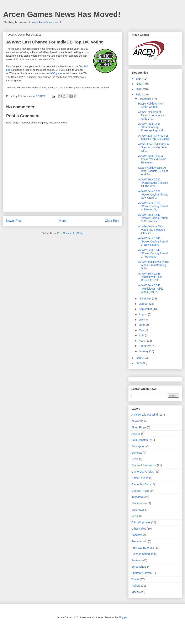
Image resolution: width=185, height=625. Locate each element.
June (142, 324)
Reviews (136, 560)
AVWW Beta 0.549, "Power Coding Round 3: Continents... (153, 218)
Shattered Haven (141, 573)
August (143, 314)
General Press (140, 490)
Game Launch (139, 478)
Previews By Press (142, 547)
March (143, 340)
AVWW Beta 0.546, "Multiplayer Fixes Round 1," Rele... (150, 277)
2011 (139, 94)
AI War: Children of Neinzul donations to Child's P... (152, 115)
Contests (136, 452)
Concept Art (138, 446)
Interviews (137, 496)
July (141, 319)
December (145, 98)
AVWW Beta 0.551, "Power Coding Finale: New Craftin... (153, 194)
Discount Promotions (143, 465)
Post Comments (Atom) (70, 233)
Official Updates (141, 522)
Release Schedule (142, 553)
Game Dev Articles (142, 471)
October (144, 303)
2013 (139, 83)
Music (135, 516)
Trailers (135, 585)
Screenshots (138, 566)
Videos (135, 592)
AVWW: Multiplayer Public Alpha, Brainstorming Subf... (153, 265)
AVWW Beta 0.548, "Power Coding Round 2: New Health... (153, 241)
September (146, 308)
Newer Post (14, 220)
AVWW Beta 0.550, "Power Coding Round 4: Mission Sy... (153, 206)
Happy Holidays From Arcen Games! (151, 105)
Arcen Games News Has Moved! (61, 14)
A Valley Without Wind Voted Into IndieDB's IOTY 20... (151, 230)
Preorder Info (139, 541)
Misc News (138, 509)
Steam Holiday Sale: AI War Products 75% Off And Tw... (153, 171)
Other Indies (138, 528)
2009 (139, 363)
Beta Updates (139, 439)
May (142, 330)
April (142, 335)
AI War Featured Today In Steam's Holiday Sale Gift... (153, 147)
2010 (139, 357)
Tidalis (135, 579)
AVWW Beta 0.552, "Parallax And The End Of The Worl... (153, 183)
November (145, 298)
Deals (134, 459)
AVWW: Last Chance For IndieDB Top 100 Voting (153, 137)
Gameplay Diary (141, 484)
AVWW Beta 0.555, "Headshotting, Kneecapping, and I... (152, 127)
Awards (135, 433)
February (144, 345)
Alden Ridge (138, 427)
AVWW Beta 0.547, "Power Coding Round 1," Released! (153, 253)
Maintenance (139, 503)
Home (63, 220)
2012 (139, 89)
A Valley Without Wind (144, 414)
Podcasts (137, 535)
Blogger (123, 617)
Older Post (112, 220)
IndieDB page (54, 73)
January (144, 351)
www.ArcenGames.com (46, 22)
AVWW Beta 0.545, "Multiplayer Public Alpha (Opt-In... (150, 288)
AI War (135, 421)
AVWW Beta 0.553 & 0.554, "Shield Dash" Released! (152, 159)
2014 (139, 78)
